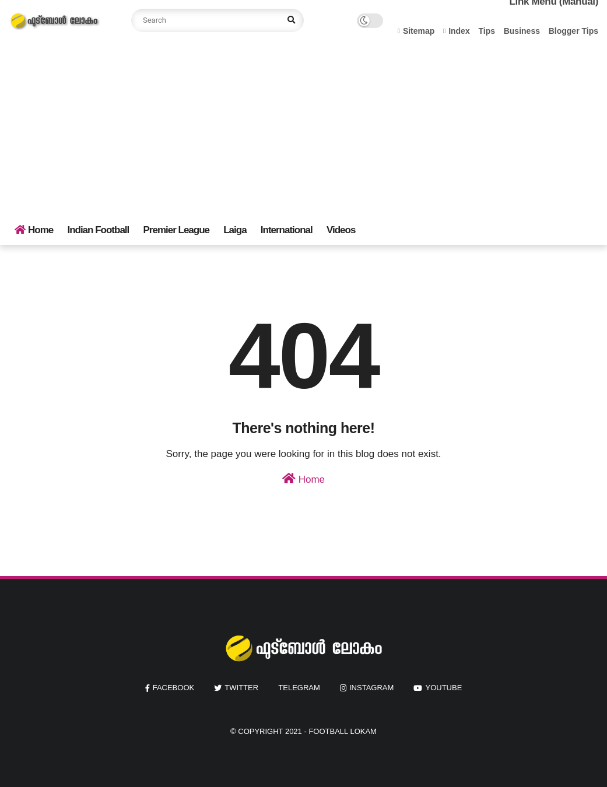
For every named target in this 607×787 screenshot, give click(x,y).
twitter (241, 687)
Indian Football (98, 230)
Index (456, 31)
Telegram (299, 687)
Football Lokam (342, 731)
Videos (341, 230)
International (287, 230)
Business (522, 31)
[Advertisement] (303, 128)
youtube (443, 687)
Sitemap (416, 31)
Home (34, 230)
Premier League (176, 230)
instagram (371, 687)
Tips (486, 31)
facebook (174, 687)
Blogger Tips (573, 31)
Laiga (234, 230)
